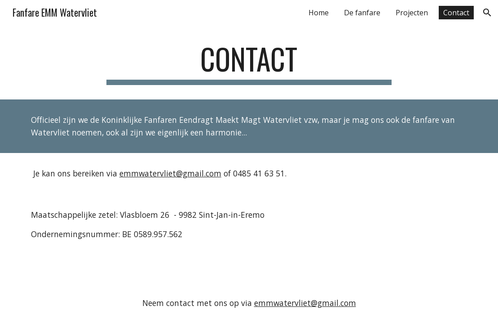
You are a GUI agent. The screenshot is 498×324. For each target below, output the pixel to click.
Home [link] (318, 13)
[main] (249, 63)
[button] (487, 12)
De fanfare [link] (362, 13)
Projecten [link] (412, 13)
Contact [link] (456, 13)
